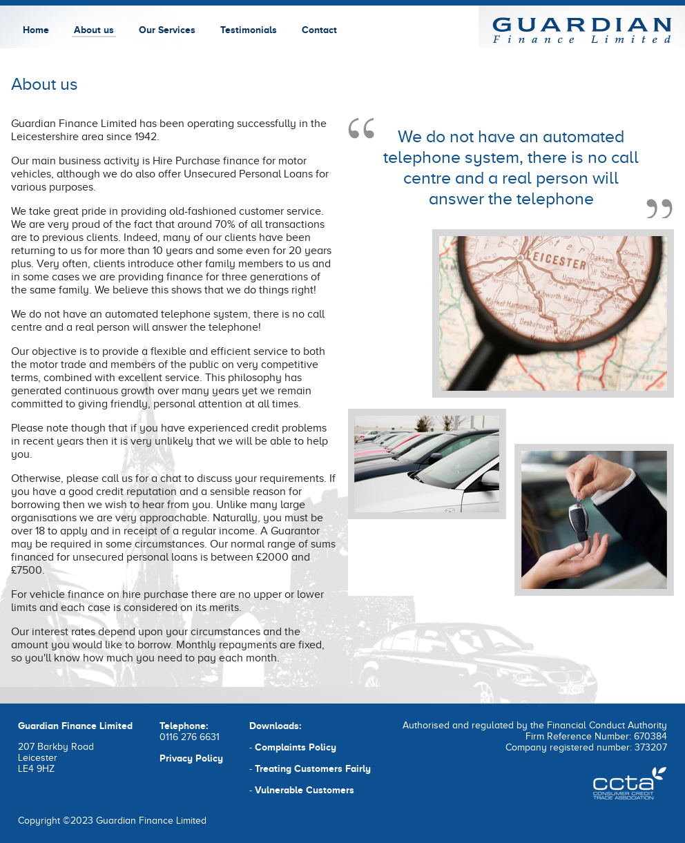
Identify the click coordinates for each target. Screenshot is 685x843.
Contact (319, 29)
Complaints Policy (295, 747)
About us (94, 29)
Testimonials (248, 29)
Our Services (167, 29)
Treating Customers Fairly (313, 768)
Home (36, 29)
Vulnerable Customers (304, 789)
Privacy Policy (191, 758)
